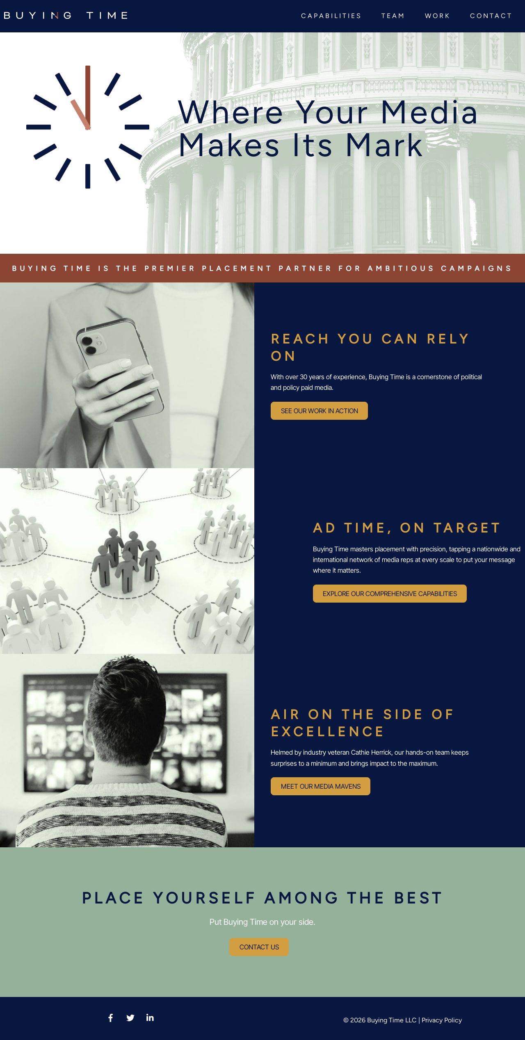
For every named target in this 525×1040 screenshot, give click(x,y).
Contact (491, 16)
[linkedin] (150, 1017)
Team (393, 16)
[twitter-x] (130, 1017)
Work (438, 16)
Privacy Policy (442, 1020)
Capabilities (331, 16)
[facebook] (110, 1017)
